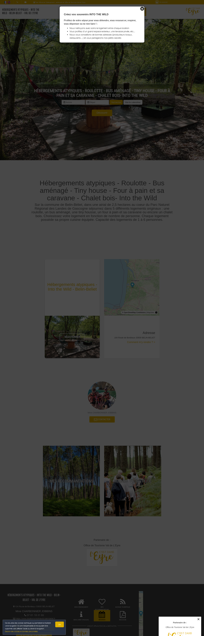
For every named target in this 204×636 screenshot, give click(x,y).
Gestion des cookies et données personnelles (21, 631)
